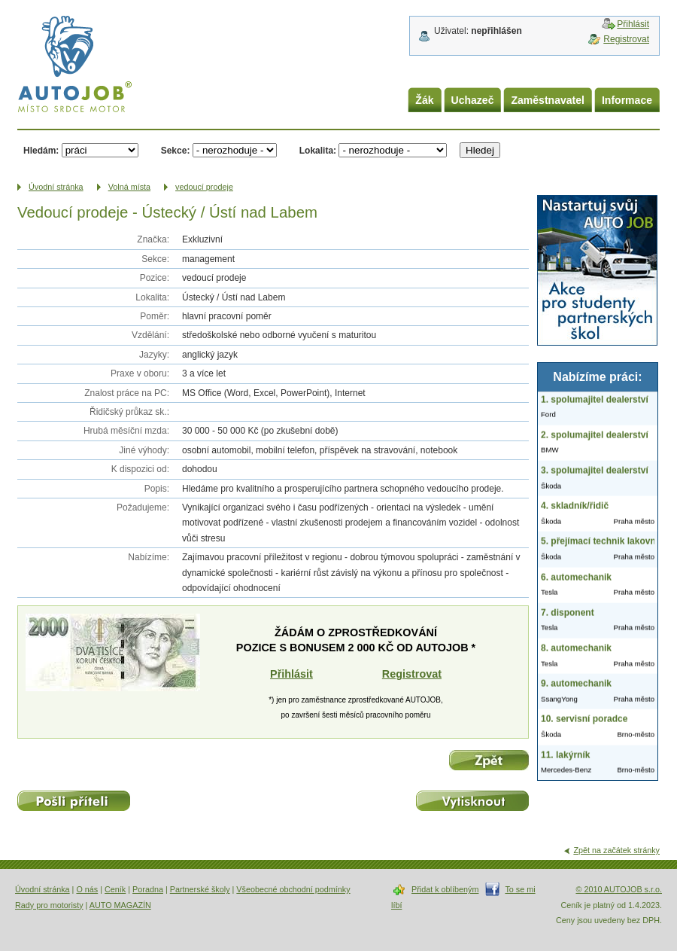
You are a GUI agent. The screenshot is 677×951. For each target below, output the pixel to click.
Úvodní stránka (42, 889)
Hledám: (41, 150)
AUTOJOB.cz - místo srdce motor (74, 67)
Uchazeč (472, 100)
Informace (627, 100)
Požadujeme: (143, 507)
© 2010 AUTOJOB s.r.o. (618, 889)
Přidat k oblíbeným (444, 889)
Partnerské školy (200, 889)
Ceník (115, 889)
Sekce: (175, 150)
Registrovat (626, 39)
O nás (87, 889)
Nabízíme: (148, 557)
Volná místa (129, 186)
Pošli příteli (73, 801)
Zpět (489, 760)
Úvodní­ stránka (56, 186)
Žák (424, 100)
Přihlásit (633, 24)
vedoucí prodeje (204, 186)
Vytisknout (472, 801)
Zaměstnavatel (547, 100)
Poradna (147, 889)
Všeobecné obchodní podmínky (293, 889)
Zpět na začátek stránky (616, 850)
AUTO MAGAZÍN (120, 905)
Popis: (156, 488)
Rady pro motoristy (49, 905)
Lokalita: (317, 150)
